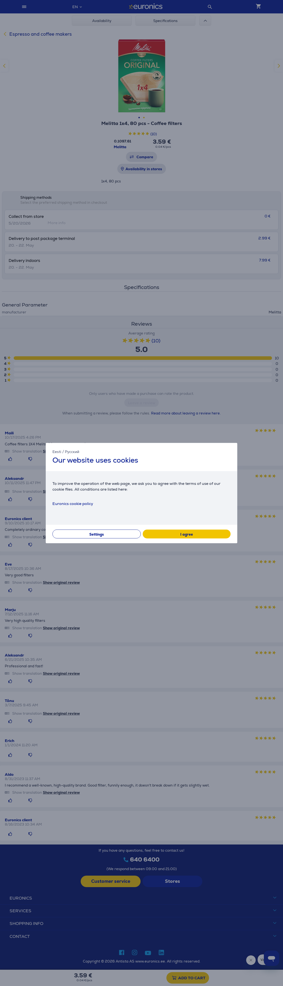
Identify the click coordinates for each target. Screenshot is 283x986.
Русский (72, 451)
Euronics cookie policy (72, 503)
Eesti (56, 451)
